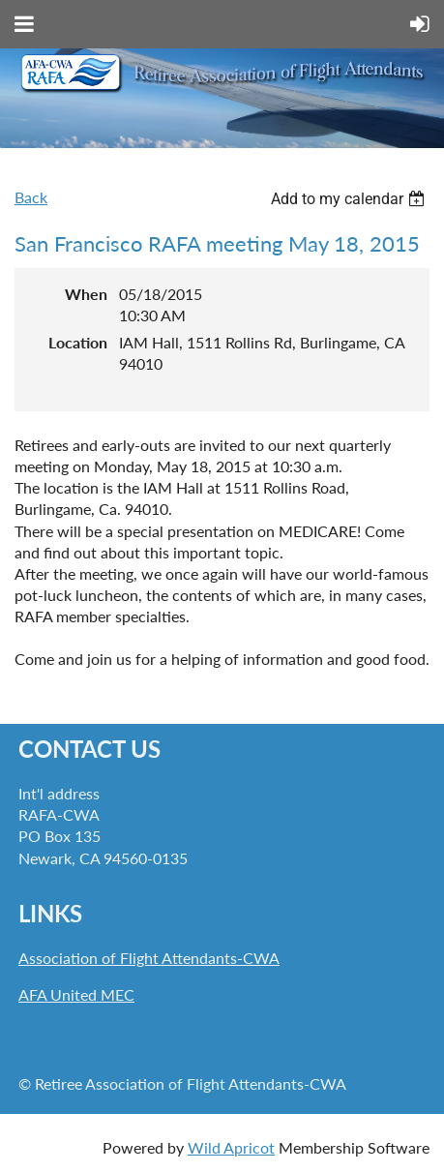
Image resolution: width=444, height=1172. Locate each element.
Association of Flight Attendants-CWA (149, 957)
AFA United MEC (76, 994)
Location (77, 342)
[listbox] (350, 199)
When (86, 294)
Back (31, 197)
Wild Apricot (231, 1147)
